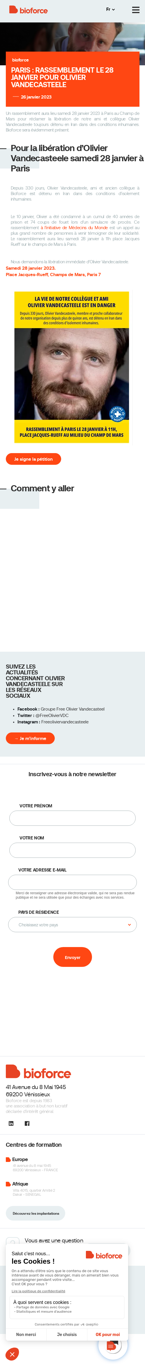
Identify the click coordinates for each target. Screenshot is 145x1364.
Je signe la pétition (33, 459)
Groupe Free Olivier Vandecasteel (73, 709)
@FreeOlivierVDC (52, 715)
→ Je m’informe (30, 738)
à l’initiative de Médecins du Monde (74, 227)
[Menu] (135, 10)
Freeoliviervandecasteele (65, 722)
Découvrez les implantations (36, 1214)
